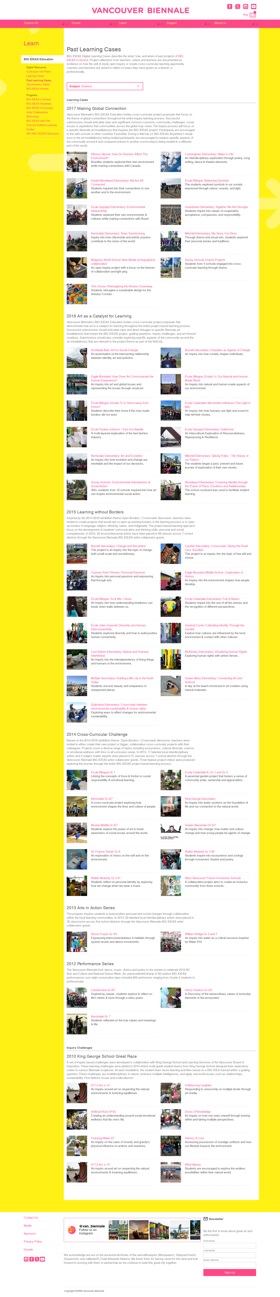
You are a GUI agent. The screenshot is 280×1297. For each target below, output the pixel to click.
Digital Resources (36, 67)
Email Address (211, 1260)
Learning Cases (35, 75)
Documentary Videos (38, 84)
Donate (28, 1249)
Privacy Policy (33, 1241)
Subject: (104, 86)
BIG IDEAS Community (39, 108)
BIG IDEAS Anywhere (38, 103)
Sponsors (30, 1233)
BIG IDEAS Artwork (37, 88)
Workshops (32, 116)
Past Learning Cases (38, 80)
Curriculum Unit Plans (38, 71)
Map (249, 14)
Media (28, 1225)
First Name (209, 1241)
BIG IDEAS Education (38, 59)
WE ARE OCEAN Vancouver (42, 133)
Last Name (209, 1250)
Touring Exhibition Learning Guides (41, 127)
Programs (31, 95)
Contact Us (31, 1217)
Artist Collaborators (37, 112)
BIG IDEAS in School (38, 99)
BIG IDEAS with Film (38, 120)
